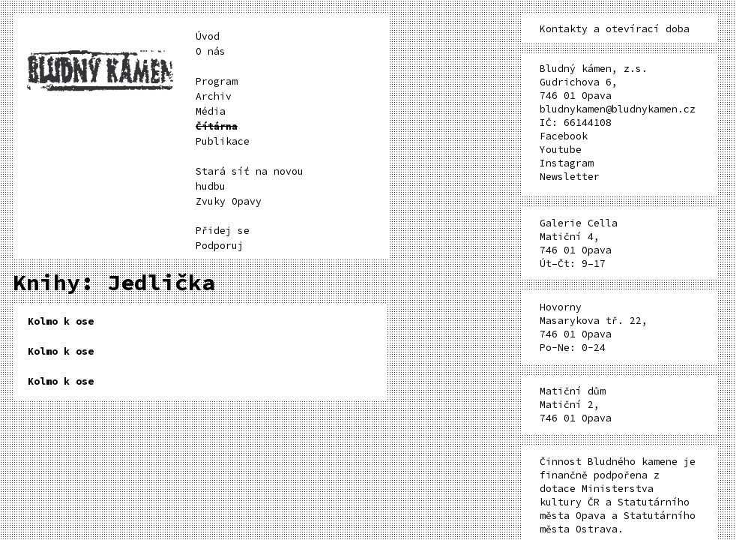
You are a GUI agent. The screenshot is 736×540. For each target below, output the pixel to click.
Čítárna (217, 126)
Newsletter (570, 176)
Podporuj (220, 245)
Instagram (567, 163)
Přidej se (223, 230)
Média (211, 111)
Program (217, 81)
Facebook (564, 136)
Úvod (208, 36)
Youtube (561, 149)
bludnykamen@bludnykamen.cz (618, 109)
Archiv (214, 96)
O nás (211, 51)
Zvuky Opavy (229, 201)
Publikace (223, 141)
